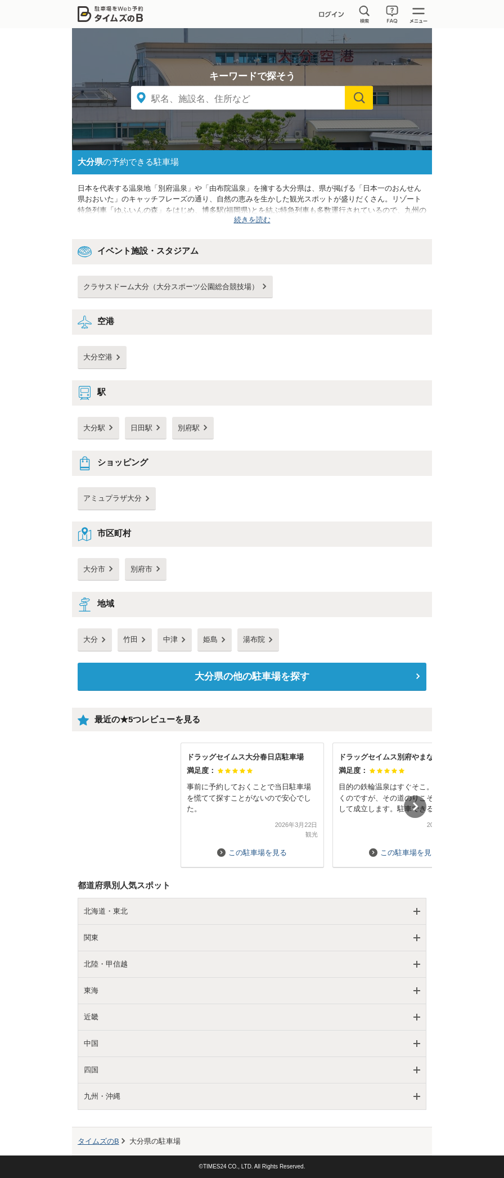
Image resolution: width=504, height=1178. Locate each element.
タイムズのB (98, 1141)
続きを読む (252, 219)
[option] (252, 799)
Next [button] (415, 806)
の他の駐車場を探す (252, 676)
